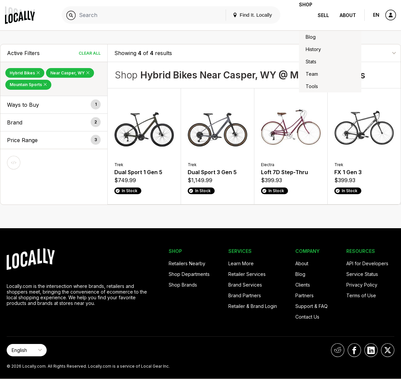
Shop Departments (189, 274)
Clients (302, 285)
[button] (53, 104)
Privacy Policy (361, 285)
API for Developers (367, 263)
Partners (304, 295)
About (348, 15)
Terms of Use (361, 295)
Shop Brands (183, 285)
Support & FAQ (311, 306)
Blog (300, 274)
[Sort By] (361, 53)
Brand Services (245, 285)
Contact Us (307, 317)
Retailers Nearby (187, 263)
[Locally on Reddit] (337, 350)
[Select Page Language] (27, 350)
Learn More (241, 263)
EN (376, 15)
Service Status (362, 274)
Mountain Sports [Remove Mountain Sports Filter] (28, 84)
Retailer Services (247, 274)
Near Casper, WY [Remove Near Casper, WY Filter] (70, 72)
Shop (300, 15)
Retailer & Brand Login (252, 306)
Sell (323, 15)
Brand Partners (244, 295)
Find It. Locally (241, 15)
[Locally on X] (387, 350)
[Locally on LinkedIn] (371, 350)
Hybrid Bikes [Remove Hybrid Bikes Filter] (25, 72)
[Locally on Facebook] (354, 350)
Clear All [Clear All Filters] (90, 53)
